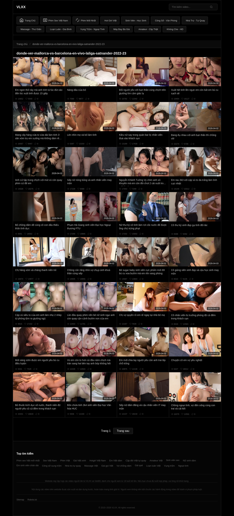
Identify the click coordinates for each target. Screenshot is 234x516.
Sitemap (20, 499)
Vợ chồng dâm (124, 465)
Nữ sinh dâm (189, 460)
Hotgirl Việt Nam (97, 460)
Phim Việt (65, 460)
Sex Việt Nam (50, 460)
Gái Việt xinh (79, 460)
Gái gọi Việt (107, 465)
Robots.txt (32, 499)
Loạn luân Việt (153, 465)
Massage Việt (91, 465)
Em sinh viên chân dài (27, 465)
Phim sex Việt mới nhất (28, 460)
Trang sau (123, 430)
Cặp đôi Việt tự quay (136, 460)
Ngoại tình (183, 465)
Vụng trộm (169, 465)
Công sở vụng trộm (51, 465)
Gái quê (139, 465)
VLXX (21, 7)
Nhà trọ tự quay (73, 465)
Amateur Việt (156, 460)
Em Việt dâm (115, 460)
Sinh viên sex (172, 460)
